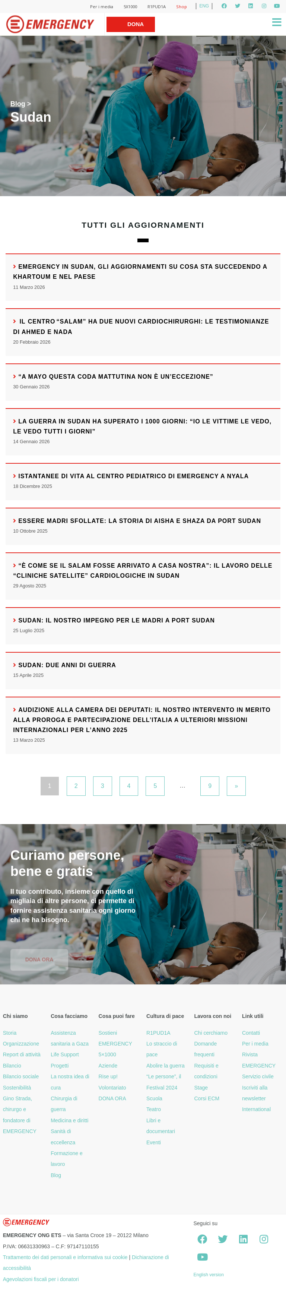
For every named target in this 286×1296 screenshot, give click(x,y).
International (256, 1109)
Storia (10, 1033)
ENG (204, 6)
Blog (17, 104)
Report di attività (22, 1054)
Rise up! (108, 1076)
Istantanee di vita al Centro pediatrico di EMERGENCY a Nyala (133, 476)
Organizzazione (21, 1044)
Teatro (153, 1109)
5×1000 (107, 1054)
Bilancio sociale (21, 1076)
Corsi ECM (206, 1098)
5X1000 (130, 6)
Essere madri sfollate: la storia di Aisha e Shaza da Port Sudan (139, 521)
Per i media (101, 6)
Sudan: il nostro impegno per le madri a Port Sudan (116, 620)
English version (208, 1274)
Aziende (108, 1066)
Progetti (60, 1066)
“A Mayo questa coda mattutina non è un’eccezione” (115, 376)
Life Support (65, 1054)
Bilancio (12, 1066)
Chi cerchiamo (210, 1033)
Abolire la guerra (165, 1066)
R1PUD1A (156, 6)
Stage (201, 1088)
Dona (135, 24)
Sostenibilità (17, 1088)
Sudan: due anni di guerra (67, 665)
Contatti (251, 1033)
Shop (181, 6)
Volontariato (112, 1088)
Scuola (154, 1098)
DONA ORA (112, 1098)
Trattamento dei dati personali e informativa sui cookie (65, 1257)
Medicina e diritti (69, 1120)
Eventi (153, 1142)
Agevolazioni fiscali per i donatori (41, 1279)
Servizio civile (258, 1076)
